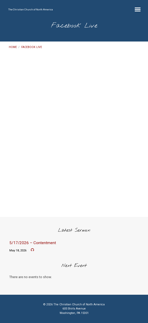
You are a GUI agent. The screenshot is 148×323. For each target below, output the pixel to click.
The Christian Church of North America (30, 9)
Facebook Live (31, 47)
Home (13, 47)
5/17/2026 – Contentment (32, 242)
